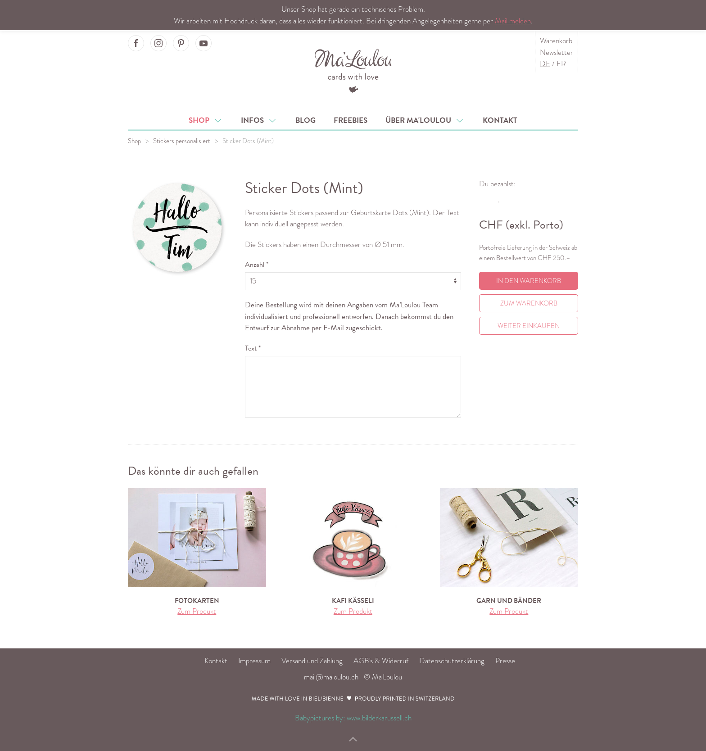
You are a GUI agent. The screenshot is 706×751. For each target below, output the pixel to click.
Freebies (350, 120)
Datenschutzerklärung (451, 660)
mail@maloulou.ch (331, 677)
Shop (206, 120)
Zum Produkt (196, 611)
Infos (259, 120)
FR (561, 63)
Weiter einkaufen (529, 326)
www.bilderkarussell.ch (379, 718)
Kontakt (500, 120)
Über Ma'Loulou (425, 120)
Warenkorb (556, 40)
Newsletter (556, 52)
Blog (305, 120)
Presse (505, 660)
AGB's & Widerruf (380, 660)
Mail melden (513, 21)
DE (545, 63)
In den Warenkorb (528, 281)
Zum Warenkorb (528, 303)
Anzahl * (256, 264)
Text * (253, 348)
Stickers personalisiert (181, 141)
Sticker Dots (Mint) (248, 141)
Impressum (254, 660)
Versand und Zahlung (312, 660)
